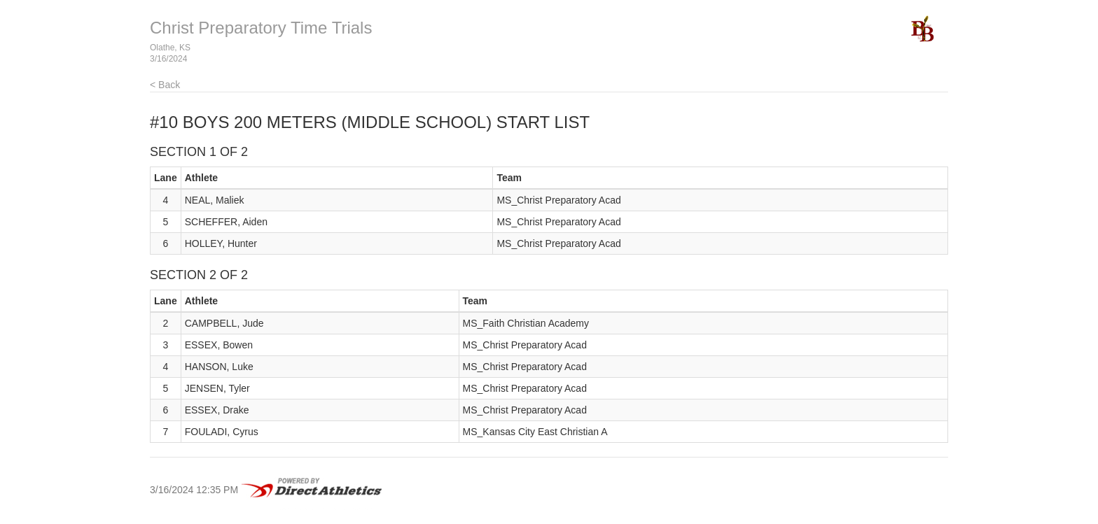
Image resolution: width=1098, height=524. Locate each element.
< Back (165, 84)
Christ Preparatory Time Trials (261, 27)
